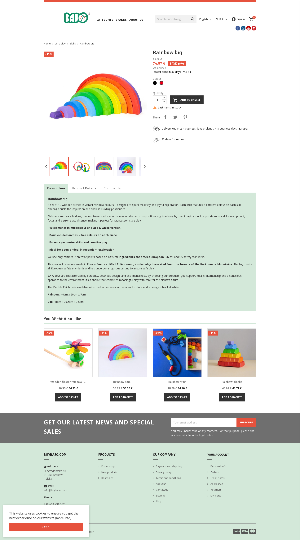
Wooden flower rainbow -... (68, 382)
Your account (218, 455)
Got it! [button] (46, 527)
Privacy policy (163, 472)
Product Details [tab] (84, 188)
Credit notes (217, 478)
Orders (214, 472)
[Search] (175, 19)
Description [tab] (56, 188)
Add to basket (187, 100)
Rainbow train (177, 382)
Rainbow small (122, 382)
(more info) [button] (63, 518)
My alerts (215, 495)
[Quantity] (157, 99)
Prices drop (108, 466)
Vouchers (216, 489)
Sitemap (160, 495)
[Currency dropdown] (222, 19)
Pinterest (185, 117)
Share (165, 117)
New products (109, 472)
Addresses (216, 484)
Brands (121, 19)
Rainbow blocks (232, 382)
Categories (104, 19)
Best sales (107, 478)
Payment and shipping (168, 466)
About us (136, 19)
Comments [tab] (112, 188)
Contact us (161, 489)
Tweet (175, 117)
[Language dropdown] (206, 19)
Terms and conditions (168, 478)
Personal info (218, 466)
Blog (158, 501)
